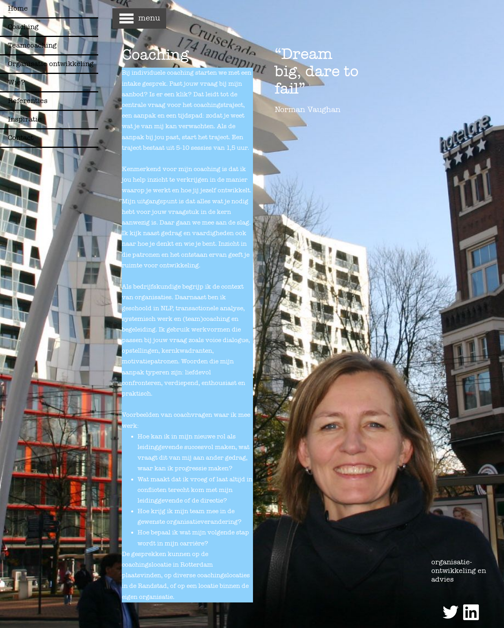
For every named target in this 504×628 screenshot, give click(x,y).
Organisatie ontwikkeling (50, 64)
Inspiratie (25, 119)
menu (149, 17)
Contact (20, 138)
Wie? (16, 82)
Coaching (23, 27)
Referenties (28, 101)
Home (18, 8)
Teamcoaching (32, 45)
